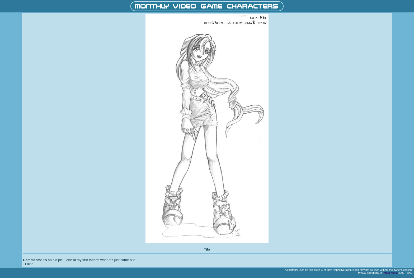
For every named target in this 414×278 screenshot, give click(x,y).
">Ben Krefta (390, 272)
